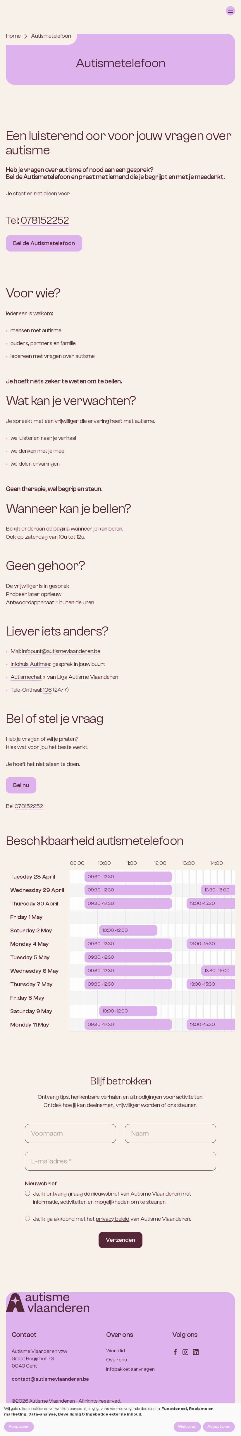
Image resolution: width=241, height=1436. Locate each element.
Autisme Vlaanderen (52, 1401)
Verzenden (120, 1240)
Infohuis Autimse (30, 664)
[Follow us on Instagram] (185, 1351)
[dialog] (120, 1419)
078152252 (44, 220)
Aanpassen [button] (19, 1426)
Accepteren (218, 1426)
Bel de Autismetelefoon (44, 243)
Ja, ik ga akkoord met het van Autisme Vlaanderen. (112, 1218)
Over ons (116, 1360)
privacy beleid (112, 1218)
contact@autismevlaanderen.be (50, 1379)
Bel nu (21, 785)
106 (47, 689)
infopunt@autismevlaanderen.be (61, 651)
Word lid (115, 1351)
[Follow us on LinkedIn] (196, 1351)
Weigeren (187, 1426)
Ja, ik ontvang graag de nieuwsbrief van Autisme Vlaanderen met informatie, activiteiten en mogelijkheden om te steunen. (112, 1197)
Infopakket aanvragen (130, 1369)
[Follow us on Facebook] (175, 1351)
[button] (230, 11)
